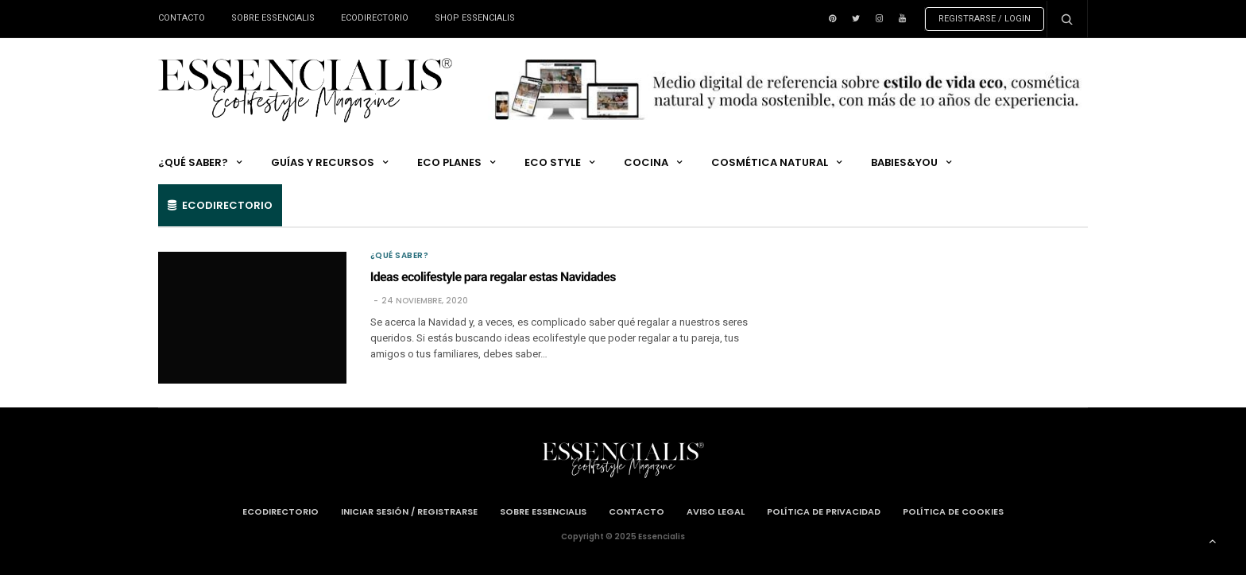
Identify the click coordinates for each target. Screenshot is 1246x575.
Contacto (181, 18)
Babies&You (904, 162)
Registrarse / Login (984, 19)
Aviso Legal (716, 511)
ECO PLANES (449, 162)
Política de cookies (953, 511)
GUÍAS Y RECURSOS (322, 162)
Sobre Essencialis (273, 18)
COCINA (646, 162)
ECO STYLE (552, 162)
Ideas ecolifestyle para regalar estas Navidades (493, 276)
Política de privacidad (823, 511)
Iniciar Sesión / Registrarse (409, 511)
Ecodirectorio (374, 18)
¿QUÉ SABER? (193, 162)
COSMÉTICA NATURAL (769, 162)
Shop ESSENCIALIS (475, 18)
